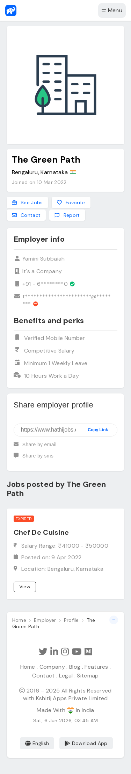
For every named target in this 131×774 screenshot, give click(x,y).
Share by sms (33, 458)
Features (96, 666)
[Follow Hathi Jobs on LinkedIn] (54, 651)
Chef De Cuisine (41, 532)
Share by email (35, 447)
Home (27, 666)
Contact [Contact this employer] (26, 215)
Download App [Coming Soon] (86, 743)
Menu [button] (112, 10)
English (37, 743)
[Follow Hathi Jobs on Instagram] (65, 651)
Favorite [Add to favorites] (71, 202)
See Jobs (27, 202)
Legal (66, 675)
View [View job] (24, 586)
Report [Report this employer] (67, 215)
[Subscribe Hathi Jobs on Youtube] (76, 651)
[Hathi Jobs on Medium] (88, 651)
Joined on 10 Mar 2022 (39, 182)
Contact (43, 675)
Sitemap (88, 675)
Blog (74, 666)
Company (52, 666)
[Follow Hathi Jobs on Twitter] (43, 651)
